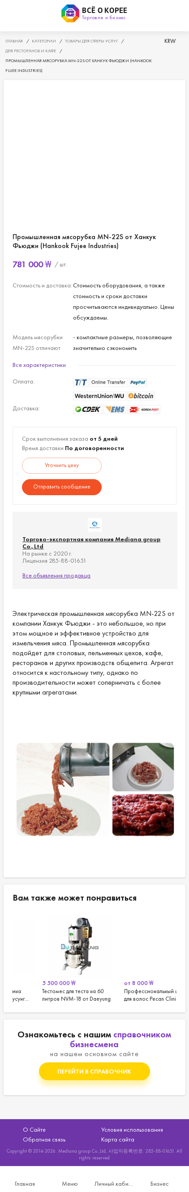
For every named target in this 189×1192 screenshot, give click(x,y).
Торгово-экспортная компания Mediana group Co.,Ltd (91, 542)
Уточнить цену (62, 465)
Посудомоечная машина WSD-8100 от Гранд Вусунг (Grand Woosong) (53, 957)
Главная (25, 1183)
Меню (70, 1183)
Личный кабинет (114, 1183)
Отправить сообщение (61, 486)
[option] (53, 957)
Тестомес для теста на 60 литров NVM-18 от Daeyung (135, 957)
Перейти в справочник (94, 1071)
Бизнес (159, 1183)
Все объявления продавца (56, 575)
